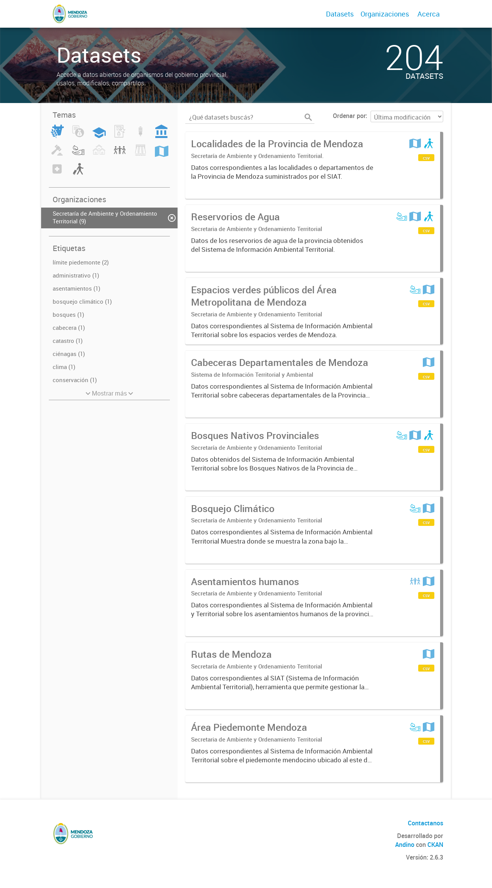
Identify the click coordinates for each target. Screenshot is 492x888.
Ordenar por (349, 116)
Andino (404, 844)
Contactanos (425, 823)
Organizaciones (385, 13)
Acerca (428, 13)
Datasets (340, 13)
